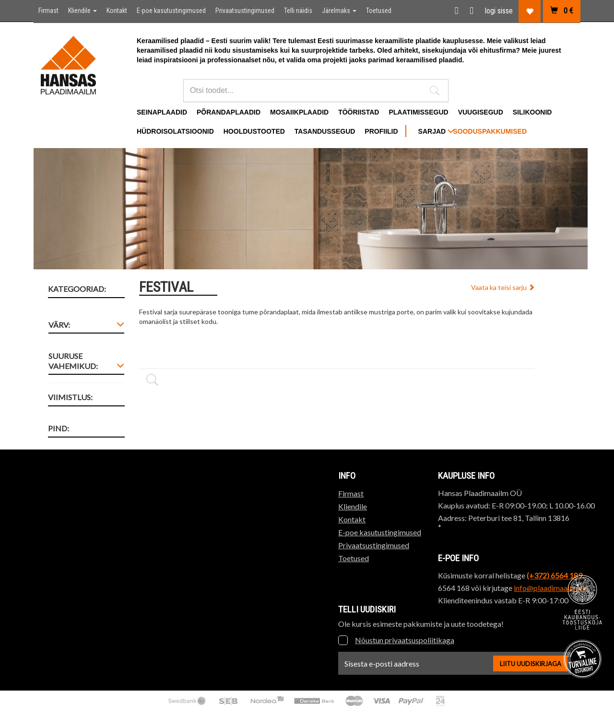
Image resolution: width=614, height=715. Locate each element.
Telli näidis (298, 10)
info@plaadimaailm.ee (550, 587)
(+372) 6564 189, (555, 575)
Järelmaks (339, 10)
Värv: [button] (59, 324)
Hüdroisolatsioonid (175, 131)
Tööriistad (358, 112)
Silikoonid (532, 112)
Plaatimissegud (418, 112)
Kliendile (82, 10)
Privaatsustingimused (244, 10)
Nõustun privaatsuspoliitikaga (404, 640)
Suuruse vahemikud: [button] (73, 360)
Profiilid (381, 131)
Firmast (48, 10)
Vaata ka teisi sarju (503, 287)
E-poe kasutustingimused (171, 10)
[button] (434, 90)
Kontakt (116, 10)
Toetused (378, 10)
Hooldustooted (254, 131)
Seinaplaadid (162, 112)
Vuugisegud (480, 112)
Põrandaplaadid (228, 112)
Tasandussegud (325, 131)
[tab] (86, 327)
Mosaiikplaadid (299, 112)
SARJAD (436, 131)
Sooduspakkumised (490, 131)
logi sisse (499, 10)
